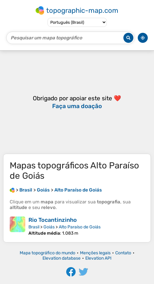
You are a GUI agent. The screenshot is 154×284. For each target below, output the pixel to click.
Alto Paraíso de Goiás (80, 227)
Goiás (49, 227)
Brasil (33, 227)
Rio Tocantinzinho (52, 220)
